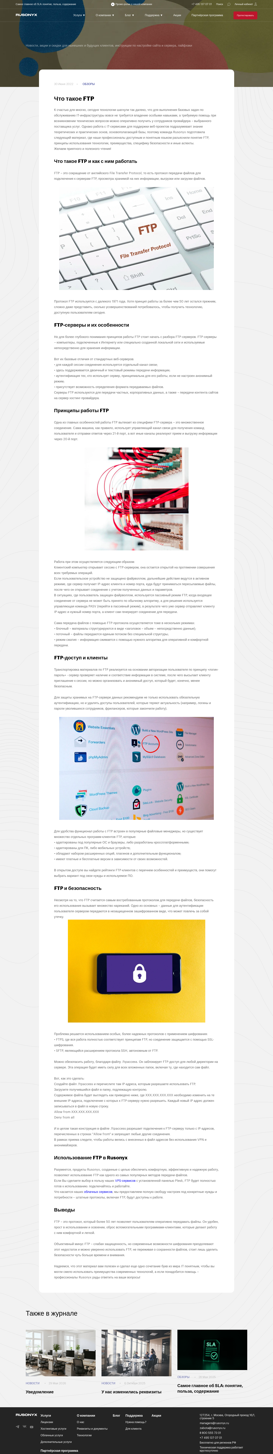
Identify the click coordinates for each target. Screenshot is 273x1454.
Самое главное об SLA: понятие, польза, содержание (46, 4)
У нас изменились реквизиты (131, 1392)
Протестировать (245, 15)
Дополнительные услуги (56, 1442)
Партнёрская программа (207, 15)
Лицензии (47, 1422)
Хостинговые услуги (53, 1428)
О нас (80, 1422)
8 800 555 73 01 (210, 1433)
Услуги (79, 15)
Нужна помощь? (135, 1422)
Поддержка (154, 15)
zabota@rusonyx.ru (212, 1428)
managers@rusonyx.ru (214, 1423)
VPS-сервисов (125, 1180)
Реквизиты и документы (92, 1428)
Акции (177, 15)
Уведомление (40, 1392)
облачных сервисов (98, 1191)
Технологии (84, 1435)
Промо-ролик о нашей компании (133, 4)
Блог (129, 15)
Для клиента (133, 1428)
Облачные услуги (52, 1435)
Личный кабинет (244, 4)
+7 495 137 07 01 (202, 4)
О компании (105, 15)
